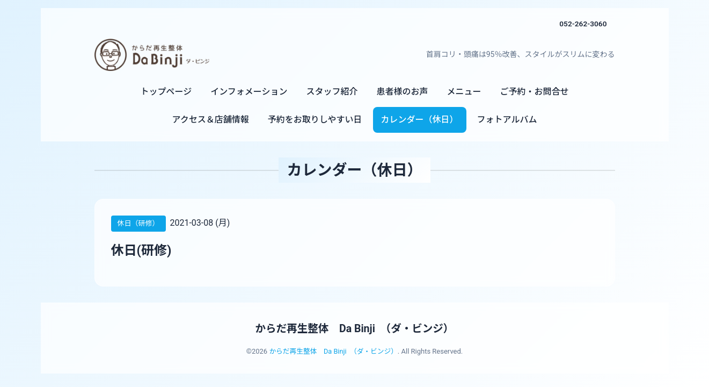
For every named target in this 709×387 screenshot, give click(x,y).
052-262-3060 (582, 23)
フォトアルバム (507, 119)
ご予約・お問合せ (534, 92)
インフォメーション (248, 92)
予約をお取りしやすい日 (315, 119)
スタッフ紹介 (331, 92)
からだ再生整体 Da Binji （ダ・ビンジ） (354, 328)
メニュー (464, 92)
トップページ (166, 92)
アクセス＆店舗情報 (210, 119)
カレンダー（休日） (419, 119)
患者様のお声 (402, 92)
